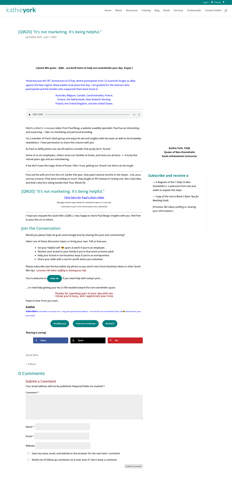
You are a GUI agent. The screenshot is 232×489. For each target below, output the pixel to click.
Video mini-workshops (86, 323)
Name (30, 426)
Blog (157, 10)
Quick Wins (32, 355)
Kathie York (35, 37)
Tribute (32, 364)
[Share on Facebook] (50, 340)
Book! (166, 10)
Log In (205, 2)
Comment (32, 392)
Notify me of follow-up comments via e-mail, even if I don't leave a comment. (71, 459)
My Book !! (109, 323)
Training (146, 10)
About (118, 10)
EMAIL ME (54, 278)
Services (178, 10)
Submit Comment (134, 466)
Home (107, 10)
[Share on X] (87, 340)
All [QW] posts (60, 323)
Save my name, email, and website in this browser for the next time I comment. (76, 453)
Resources (132, 10)
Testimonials (194, 10)
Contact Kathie (213, 10)
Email (30, 436)
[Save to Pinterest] (125, 340)
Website (30, 445)
